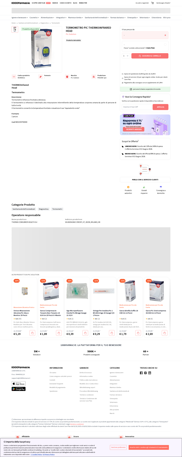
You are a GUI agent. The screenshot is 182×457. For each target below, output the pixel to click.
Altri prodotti (168, 17)
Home (14, 23)
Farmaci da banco (117, 17)
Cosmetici (34, 17)
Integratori (61, 17)
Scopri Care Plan (41, 3)
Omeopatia (132, 17)
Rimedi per (83, 3)
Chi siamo (53, 373)
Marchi (55, 3)
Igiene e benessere (20, 17)
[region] (91, 447)
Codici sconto (65, 3)
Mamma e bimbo (75, 17)
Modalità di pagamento (57, 387)
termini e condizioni (77, 424)
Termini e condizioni (87, 395)
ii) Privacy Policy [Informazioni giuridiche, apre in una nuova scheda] (49, 455)
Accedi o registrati (142, 3)
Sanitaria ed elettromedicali (97, 17)
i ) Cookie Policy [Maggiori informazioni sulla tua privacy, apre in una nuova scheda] (36, 455)
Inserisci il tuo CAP (130, 107)
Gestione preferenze (118, 447)
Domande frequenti (56, 384)
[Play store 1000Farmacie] (27, 389)
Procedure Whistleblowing (89, 391)
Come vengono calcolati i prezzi (61, 376)
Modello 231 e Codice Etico (89, 384)
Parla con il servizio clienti (145, 179)
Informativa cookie (86, 376)
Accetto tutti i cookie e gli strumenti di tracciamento (149, 447)
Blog (75, 3)
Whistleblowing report (87, 387)
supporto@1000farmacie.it (21, 378)
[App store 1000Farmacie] (27, 383)
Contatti (52, 380)
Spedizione (53, 391)
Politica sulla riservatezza (88, 380)
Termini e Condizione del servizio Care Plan (88, 399)
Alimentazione (47, 17)
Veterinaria (145, 17)
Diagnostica (45, 23)
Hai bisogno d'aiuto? (163, 3)
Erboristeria (156, 17)
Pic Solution (71, 34)
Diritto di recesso (86, 373)
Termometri (55, 23)
